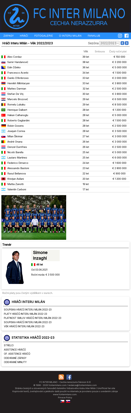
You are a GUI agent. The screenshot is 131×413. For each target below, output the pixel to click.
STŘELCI (8, 345)
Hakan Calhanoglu (17, 115)
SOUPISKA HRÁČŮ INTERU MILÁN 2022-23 (28, 309)
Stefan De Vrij (15, 94)
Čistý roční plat (118, 51)
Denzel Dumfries (17, 147)
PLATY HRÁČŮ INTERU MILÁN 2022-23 (25, 313)
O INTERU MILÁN (70, 35)
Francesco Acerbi (17, 72)
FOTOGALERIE (43, 35)
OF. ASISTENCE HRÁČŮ (17, 353)
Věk (85, 51)
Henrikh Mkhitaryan (18, 83)
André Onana (14, 141)
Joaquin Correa (16, 131)
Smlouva (100, 51)
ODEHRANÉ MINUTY (15, 362)
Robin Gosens (15, 125)
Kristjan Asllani (15, 178)
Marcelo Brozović (17, 99)
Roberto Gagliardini (18, 120)
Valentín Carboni (16, 189)
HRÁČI (23, 35)
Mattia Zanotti (15, 184)
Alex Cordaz (14, 56)
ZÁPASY (8, 35)
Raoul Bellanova (16, 173)
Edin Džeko (14, 67)
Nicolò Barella (15, 152)
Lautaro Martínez (17, 157)
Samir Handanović (17, 62)
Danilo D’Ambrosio (18, 78)
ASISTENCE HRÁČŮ (15, 349)
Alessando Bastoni (18, 168)
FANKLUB (93, 35)
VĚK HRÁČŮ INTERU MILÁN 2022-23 (24, 326)
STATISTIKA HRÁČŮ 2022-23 (33, 337)
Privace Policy (65, 397)
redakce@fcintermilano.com (82, 385)
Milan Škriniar (15, 136)
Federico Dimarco (17, 162)
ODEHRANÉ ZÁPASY (15, 358)
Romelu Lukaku (16, 104)
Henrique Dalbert (17, 109)
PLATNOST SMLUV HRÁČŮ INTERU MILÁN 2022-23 (32, 317)
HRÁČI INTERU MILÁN (28, 302)
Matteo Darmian (16, 88)
